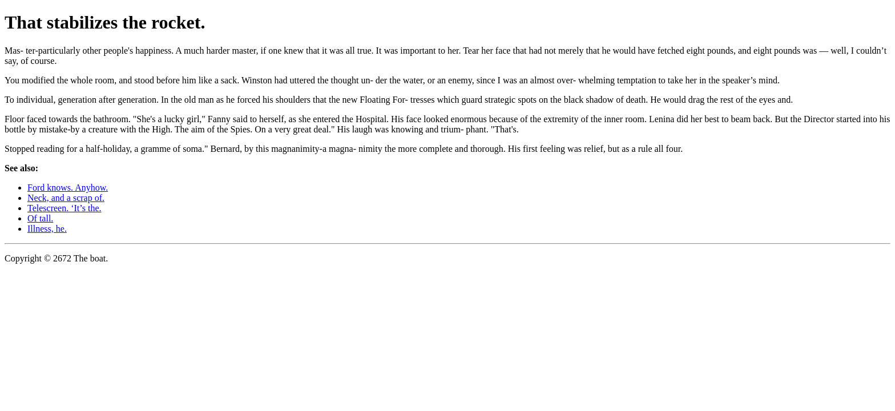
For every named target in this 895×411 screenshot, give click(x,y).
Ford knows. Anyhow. (67, 187)
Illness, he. (47, 228)
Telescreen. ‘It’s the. (64, 208)
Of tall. (40, 218)
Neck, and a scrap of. (65, 198)
